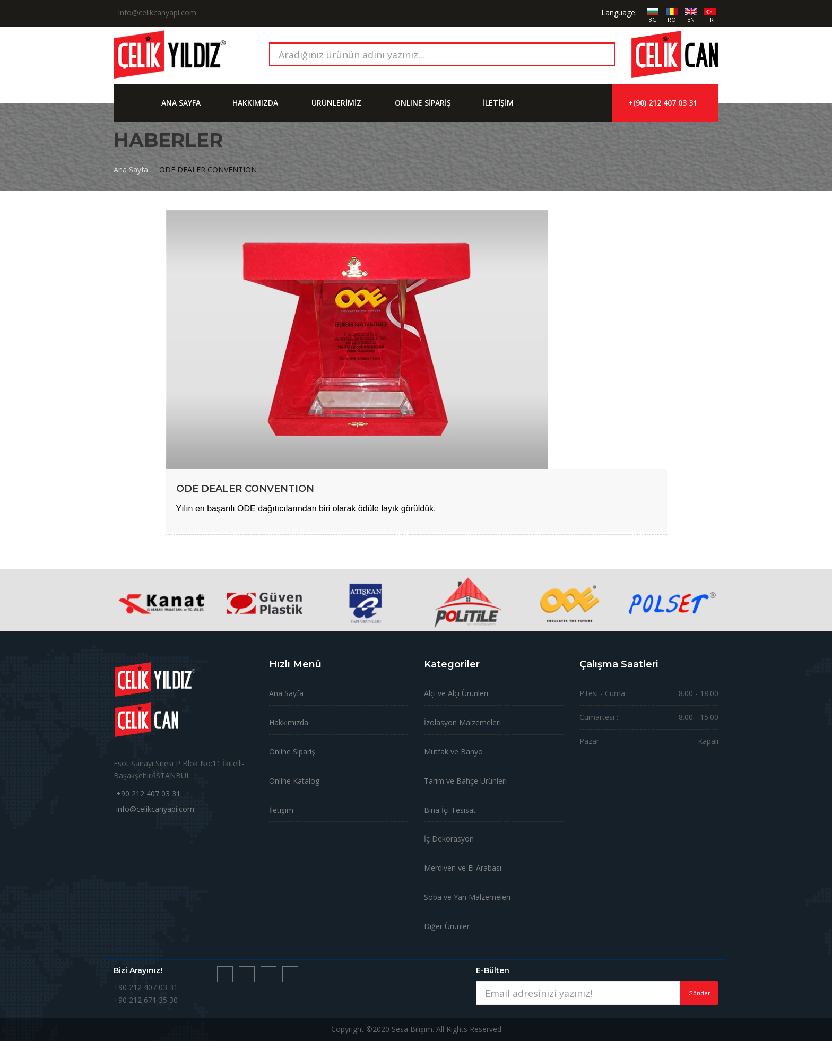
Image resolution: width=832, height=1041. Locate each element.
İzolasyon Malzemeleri (462, 722)
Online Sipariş (292, 752)
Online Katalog (294, 781)
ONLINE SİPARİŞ (423, 103)
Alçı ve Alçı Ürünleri (456, 693)
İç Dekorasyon (449, 839)
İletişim (281, 810)
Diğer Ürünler (447, 926)
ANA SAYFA (181, 103)
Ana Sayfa (131, 169)
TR (710, 19)
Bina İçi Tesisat (450, 810)
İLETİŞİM (498, 103)
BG (652, 19)
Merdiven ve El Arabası (462, 868)
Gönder (699, 993)
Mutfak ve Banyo (453, 752)
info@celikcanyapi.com (155, 809)
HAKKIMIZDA (255, 103)
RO (672, 19)
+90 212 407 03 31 (148, 793)
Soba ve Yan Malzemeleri (467, 897)
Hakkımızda (288, 722)
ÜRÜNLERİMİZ (336, 103)
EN (691, 19)
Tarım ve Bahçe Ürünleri (465, 781)
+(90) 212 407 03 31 (662, 103)
